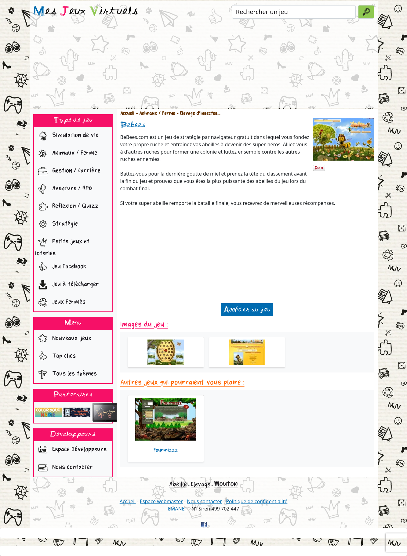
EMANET (177, 508)
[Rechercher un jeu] (294, 12)
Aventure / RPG (64, 189)
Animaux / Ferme (66, 153)
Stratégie (56, 224)
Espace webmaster (161, 501)
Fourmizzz (166, 450)
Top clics (55, 356)
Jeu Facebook (60, 267)
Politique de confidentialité (256, 501)
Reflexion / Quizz (67, 206)
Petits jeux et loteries (62, 245)
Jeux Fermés (60, 302)
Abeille (178, 484)
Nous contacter (64, 467)
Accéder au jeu (247, 310)
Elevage (200, 484)
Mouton (226, 484)
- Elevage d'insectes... (197, 113)
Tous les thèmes (66, 374)
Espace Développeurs (71, 450)
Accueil (127, 113)
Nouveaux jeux (63, 339)
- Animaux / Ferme (154, 113)
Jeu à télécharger (67, 285)
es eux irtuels (85, 12)
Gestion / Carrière (67, 171)
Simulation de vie (66, 136)
